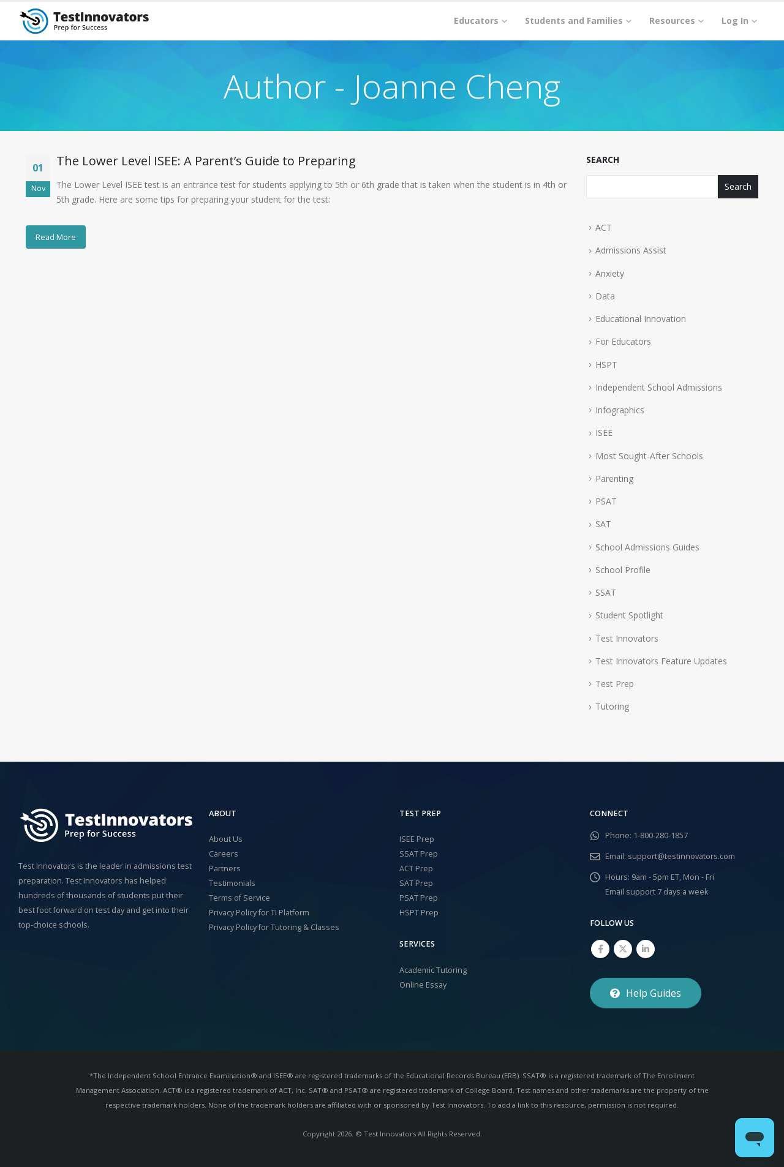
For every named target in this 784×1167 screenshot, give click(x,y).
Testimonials (232, 883)
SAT (603, 524)
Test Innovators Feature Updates (661, 661)
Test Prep (614, 683)
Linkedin (645, 949)
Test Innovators (626, 638)
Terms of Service (239, 898)
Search (602, 159)
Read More (56, 236)
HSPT (606, 364)
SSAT (605, 592)
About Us (226, 839)
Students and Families (574, 20)
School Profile (622, 570)
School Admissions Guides (647, 547)
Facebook (600, 949)
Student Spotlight (629, 615)
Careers (223, 854)
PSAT (606, 501)
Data (605, 296)
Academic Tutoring (433, 970)
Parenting (614, 478)
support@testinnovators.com (681, 856)
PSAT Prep (418, 898)
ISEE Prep (416, 839)
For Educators (623, 341)
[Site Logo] (84, 21)
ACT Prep (416, 868)
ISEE (603, 432)
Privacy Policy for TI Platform (259, 912)
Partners (225, 868)
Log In (735, 20)
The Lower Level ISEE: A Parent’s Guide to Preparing (206, 160)
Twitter (623, 949)
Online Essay (423, 985)
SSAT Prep (418, 854)
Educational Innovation (640, 319)
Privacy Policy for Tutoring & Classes (274, 927)
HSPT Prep (419, 912)
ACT (603, 227)
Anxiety (609, 273)
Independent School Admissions (658, 387)
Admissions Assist (630, 250)
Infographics (619, 410)
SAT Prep (416, 883)
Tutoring (612, 706)
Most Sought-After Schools (649, 456)
